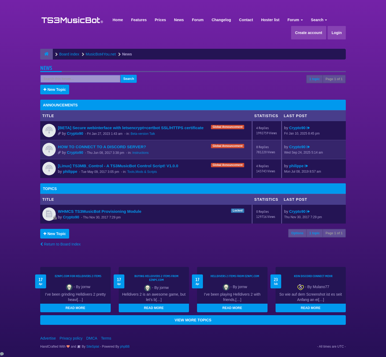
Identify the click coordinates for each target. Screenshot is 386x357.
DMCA (91, 338)
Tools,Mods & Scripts (142, 172)
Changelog (221, 20)
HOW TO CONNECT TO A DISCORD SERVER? (102, 146)
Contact (246, 20)
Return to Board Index (60, 244)
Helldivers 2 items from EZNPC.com (234, 276)
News (179, 20)
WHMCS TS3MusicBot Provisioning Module (99, 211)
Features (139, 20)
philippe (70, 171)
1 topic (314, 79)
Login (337, 33)
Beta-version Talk (143, 134)
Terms (106, 338)
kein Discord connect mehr (313, 276)
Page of (334, 79)
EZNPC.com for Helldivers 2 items (78, 276)
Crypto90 (75, 133)
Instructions (140, 153)
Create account (308, 33)
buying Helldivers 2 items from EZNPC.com (157, 278)
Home (118, 20)
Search (319, 20)
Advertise (48, 338)
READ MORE (75, 308)
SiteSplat (92, 346)
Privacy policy (71, 338)
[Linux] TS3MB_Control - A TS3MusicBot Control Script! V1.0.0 (118, 165)
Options (297, 233)
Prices (160, 20)
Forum (198, 20)
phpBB (125, 346)
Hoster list (270, 20)
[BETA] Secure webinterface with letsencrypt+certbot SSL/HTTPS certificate (130, 127)
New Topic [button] (54, 89)
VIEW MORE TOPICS (193, 320)
